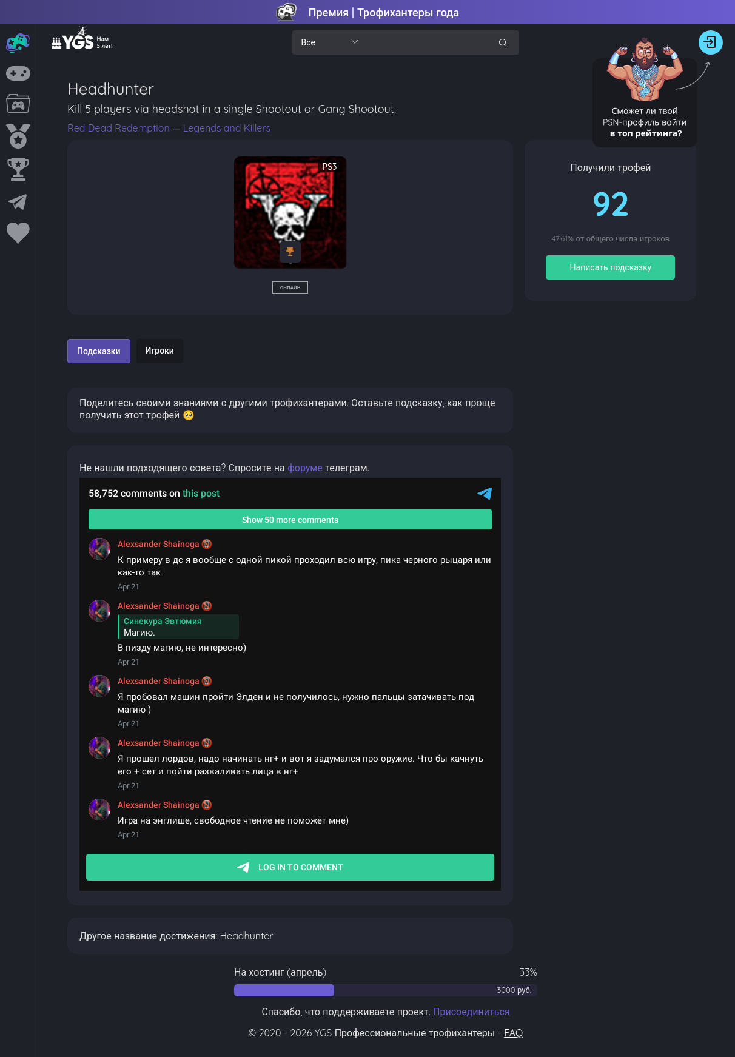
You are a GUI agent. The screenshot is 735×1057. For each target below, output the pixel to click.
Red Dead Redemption (119, 128)
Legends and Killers (226, 128)
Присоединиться (471, 1011)
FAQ (513, 1033)
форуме (305, 467)
